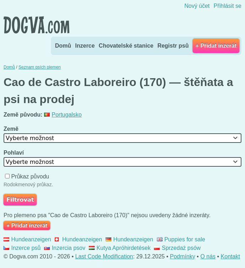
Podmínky (182, 256)
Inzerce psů (22, 248)
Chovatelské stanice (126, 46)
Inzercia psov (64, 248)
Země (12, 129)
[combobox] (122, 138)
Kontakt (230, 256)
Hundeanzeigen (27, 239)
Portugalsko (63, 115)
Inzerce (85, 46)
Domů (63, 46)
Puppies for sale (181, 239)
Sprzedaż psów (177, 248)
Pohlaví (14, 153)
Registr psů (173, 46)
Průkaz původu (28, 176)
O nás (207, 256)
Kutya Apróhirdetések (120, 248)
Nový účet (196, 6)
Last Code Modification (104, 256)
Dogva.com (36, 24)
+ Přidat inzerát (216, 46)
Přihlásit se (227, 6)
